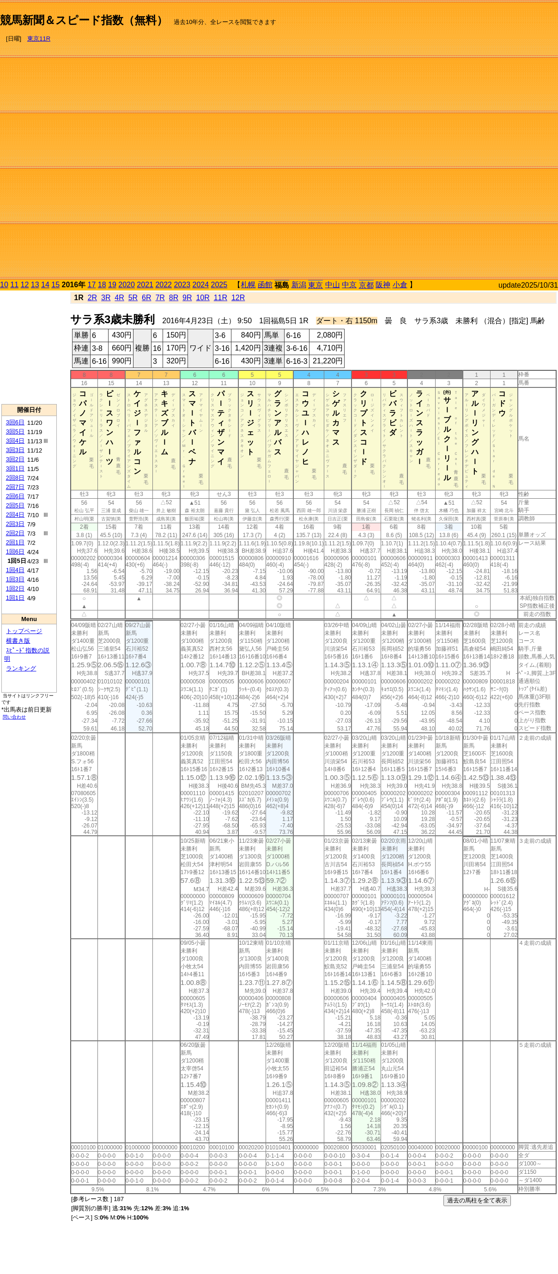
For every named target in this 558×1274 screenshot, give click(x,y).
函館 (265, 285)
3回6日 (15, 422)
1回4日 (15, 570)
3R (105, 298)
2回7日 (15, 486)
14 (45, 285)
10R (202, 298)
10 (4, 285)
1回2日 (15, 588)
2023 (182, 285)
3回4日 (15, 440)
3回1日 (15, 468)
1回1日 (15, 597)
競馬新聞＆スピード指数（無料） (84, 20)
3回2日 (15, 459)
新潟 (298, 285)
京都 (366, 285)
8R (173, 298)
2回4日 (15, 514)
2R (92, 298)
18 (102, 285)
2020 (126, 285)
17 (92, 285)
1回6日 (15, 551)
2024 (200, 285)
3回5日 (15, 431)
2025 (219, 285)
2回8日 (15, 477)
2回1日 (15, 542)
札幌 (248, 285)
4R (119, 298)
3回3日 (15, 450)
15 (55, 285)
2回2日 (15, 533)
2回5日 (15, 505)
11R (220, 298)
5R (133, 298)
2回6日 (15, 496)
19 (112, 285)
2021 (145, 285)
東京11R (38, 38)
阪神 (383, 285)
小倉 (400, 285)
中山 (332, 285)
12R (238, 298)
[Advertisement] (519, 141)
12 (25, 285)
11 (14, 285)
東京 (315, 285)
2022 (163, 285)
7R (159, 298)
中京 (349, 285)
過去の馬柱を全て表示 (477, 1200)
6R (146, 298)
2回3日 (15, 523)
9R (187, 298)
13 (35, 285)
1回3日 (15, 579)
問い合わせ (14, 716)
